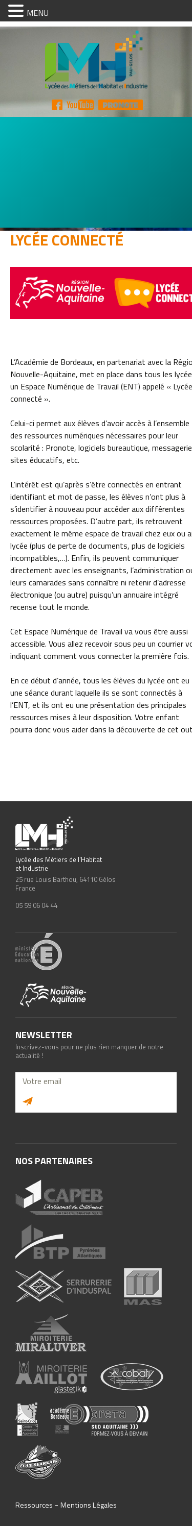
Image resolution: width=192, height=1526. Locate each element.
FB (57, 105)
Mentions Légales (88, 1505)
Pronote (120, 105)
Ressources (34, 1505)
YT (80, 105)
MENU (38, 13)
